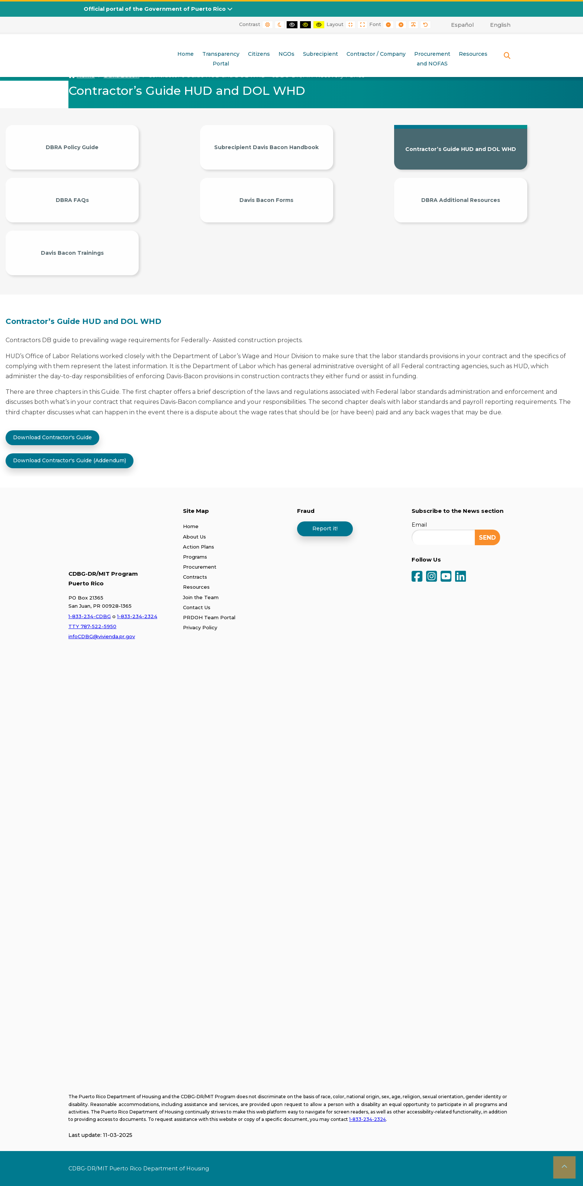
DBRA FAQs (72, 200)
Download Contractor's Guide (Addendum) (69, 460)
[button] (564, 1167)
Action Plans (198, 546)
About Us (194, 536)
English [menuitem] (500, 25)
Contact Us (196, 607)
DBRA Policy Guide (72, 147)
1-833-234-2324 (137, 616)
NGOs (286, 54)
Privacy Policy (200, 627)
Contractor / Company (376, 54)
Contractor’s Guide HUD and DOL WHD (460, 149)
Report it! (325, 528)
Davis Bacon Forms (266, 200)
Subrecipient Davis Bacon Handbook (266, 147)
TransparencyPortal (220, 59)
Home (185, 54)
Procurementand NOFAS (432, 59)
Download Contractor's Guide (52, 437)
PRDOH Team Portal (209, 617)
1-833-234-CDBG (89, 616)
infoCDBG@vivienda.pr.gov (101, 636)
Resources (473, 54)
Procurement (199, 566)
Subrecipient (320, 54)
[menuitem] (458, 25)
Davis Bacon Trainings (72, 253)
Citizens (259, 54)
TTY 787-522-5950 (92, 626)
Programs (195, 556)
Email (419, 524)
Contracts (195, 577)
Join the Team (201, 597)
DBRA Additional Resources (460, 200)
